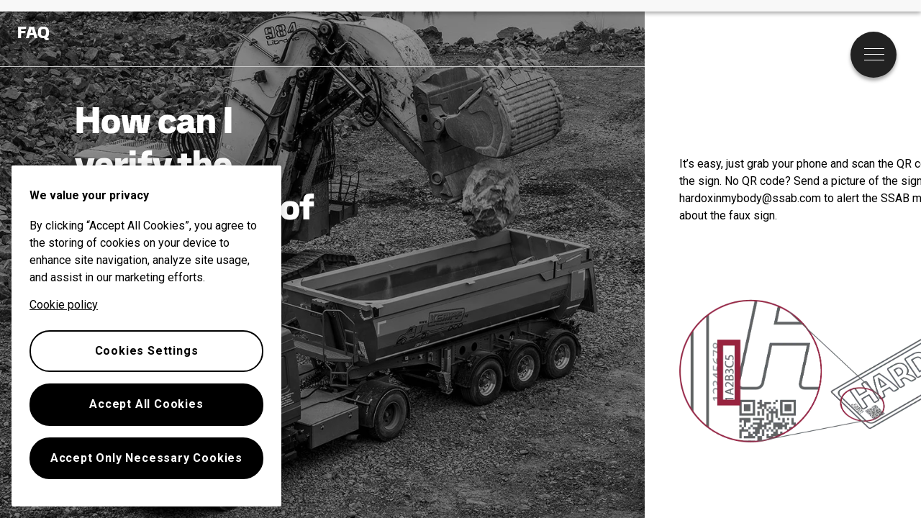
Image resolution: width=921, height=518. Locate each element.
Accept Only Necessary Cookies (146, 458)
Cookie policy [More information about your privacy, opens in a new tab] (64, 305)
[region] (146, 335)
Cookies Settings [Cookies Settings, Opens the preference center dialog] (147, 351)
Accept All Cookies (146, 404)
